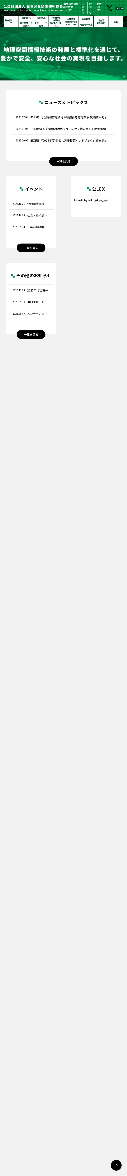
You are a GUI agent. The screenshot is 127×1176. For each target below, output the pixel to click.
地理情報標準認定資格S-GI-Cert (71, 22)
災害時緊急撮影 (101, 21)
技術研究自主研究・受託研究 (26, 21)
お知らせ (90, 8)
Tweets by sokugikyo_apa (90, 200)
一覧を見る (63, 161)
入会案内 (83, 8)
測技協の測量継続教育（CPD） (70, 6)
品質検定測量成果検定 (86, 22)
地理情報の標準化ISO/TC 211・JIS (56, 21)
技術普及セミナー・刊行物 (41, 21)
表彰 (116, 21)
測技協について (11, 21)
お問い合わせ (98, 6)
